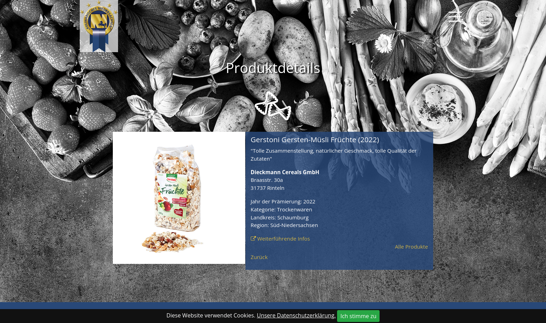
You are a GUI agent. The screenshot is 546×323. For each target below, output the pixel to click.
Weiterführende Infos (283, 238)
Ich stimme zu (358, 316)
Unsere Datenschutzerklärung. (296, 315)
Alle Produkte (411, 246)
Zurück (259, 256)
